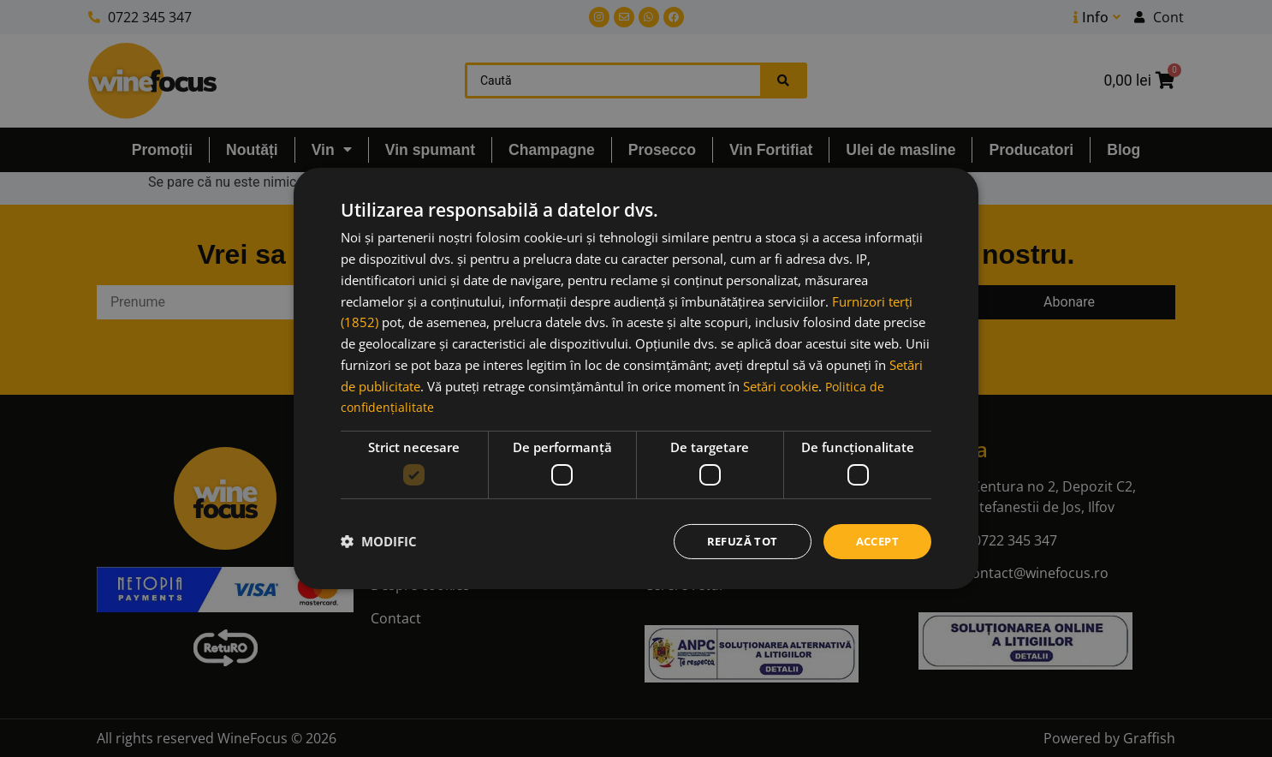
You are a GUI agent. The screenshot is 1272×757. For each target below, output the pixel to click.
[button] (379, 541)
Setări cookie (780, 384)
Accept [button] (875, 541)
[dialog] (636, 378)
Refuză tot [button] (736, 541)
